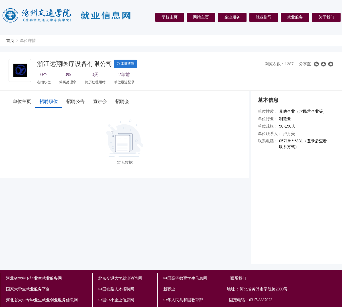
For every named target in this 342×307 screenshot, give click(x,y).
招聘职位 (49, 101)
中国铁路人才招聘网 (116, 289)
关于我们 (326, 17)
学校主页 (170, 17)
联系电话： (268, 141)
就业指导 (264, 17)
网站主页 (201, 17)
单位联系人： (270, 133)
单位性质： (268, 111)
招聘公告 (75, 101)
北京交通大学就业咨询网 (120, 278)
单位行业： (268, 118)
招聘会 (122, 101)
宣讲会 (100, 101)
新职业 (218, 289)
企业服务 (232, 17)
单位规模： (268, 126)
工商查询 (125, 64)
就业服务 (295, 17)
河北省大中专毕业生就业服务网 (34, 278)
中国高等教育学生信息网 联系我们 (204, 278)
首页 (10, 40)
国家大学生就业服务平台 (28, 289)
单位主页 (22, 101)
